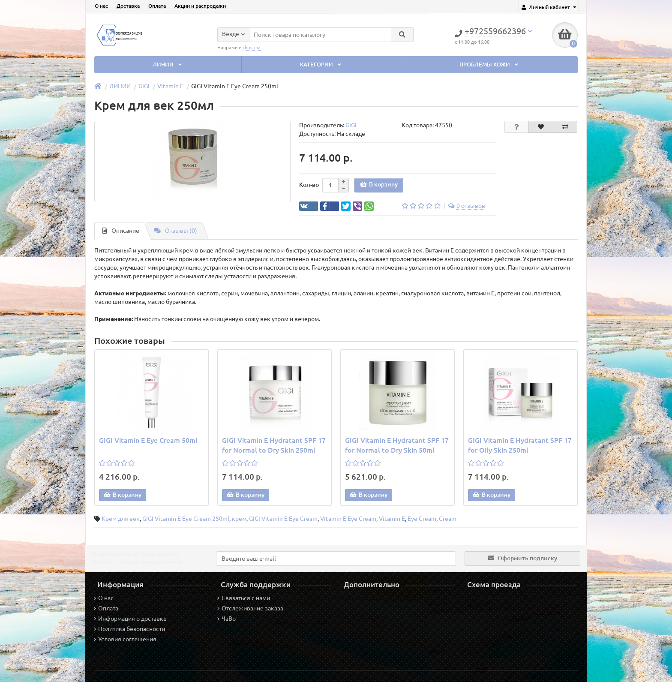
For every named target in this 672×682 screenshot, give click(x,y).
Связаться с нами (243, 598)
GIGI (144, 86)
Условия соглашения (125, 639)
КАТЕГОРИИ (321, 64)
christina (252, 47)
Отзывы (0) (175, 230)
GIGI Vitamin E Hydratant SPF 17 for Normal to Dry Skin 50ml (397, 445)
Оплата (157, 6)
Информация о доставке (130, 618)
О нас (101, 6)
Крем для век (121, 518)
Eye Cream (422, 518)
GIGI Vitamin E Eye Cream (283, 518)
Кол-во (309, 184)
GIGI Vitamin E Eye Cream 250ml (185, 518)
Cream (447, 518)
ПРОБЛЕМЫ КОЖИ (489, 64)
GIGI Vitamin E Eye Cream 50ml (148, 440)
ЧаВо (226, 618)
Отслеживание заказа (250, 608)
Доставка (128, 6)
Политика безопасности (129, 628)
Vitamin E (170, 86)
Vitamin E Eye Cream (348, 518)
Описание (120, 230)
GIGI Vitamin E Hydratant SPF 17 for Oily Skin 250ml (520, 445)
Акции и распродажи (200, 6)
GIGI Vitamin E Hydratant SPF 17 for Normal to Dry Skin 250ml (274, 445)
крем (239, 518)
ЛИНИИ (168, 64)
